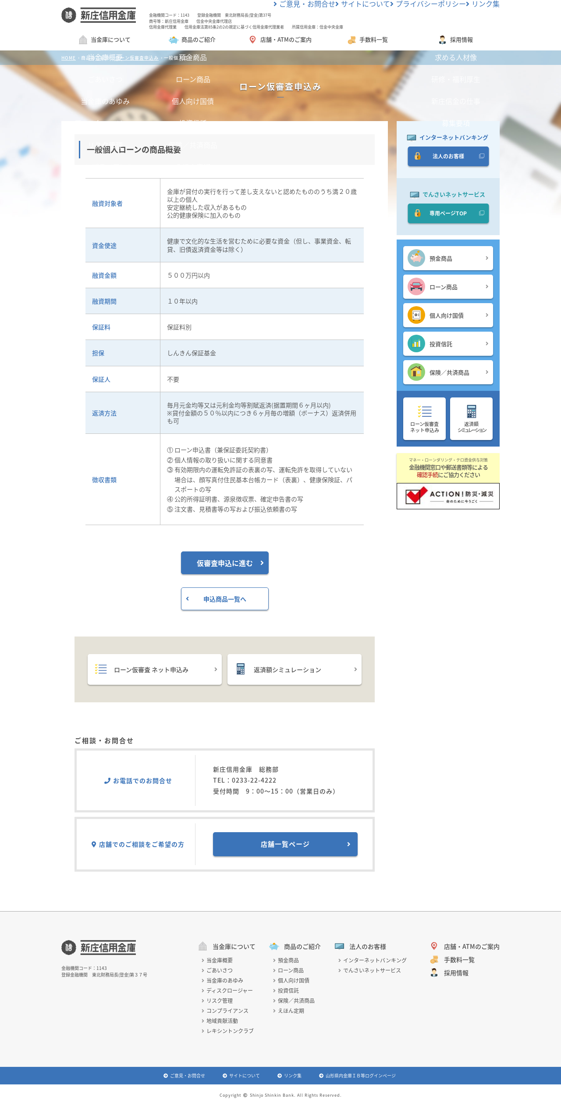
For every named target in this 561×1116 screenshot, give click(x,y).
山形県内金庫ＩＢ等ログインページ (357, 1076)
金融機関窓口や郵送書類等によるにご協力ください (448, 469)
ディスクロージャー (227, 992)
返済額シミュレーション (295, 670)
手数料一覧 (367, 41)
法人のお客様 (448, 157)
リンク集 (485, 6)
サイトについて (394, 6)
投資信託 (448, 345)
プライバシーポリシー (443, 6)
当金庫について (104, 41)
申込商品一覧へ (216, 600)
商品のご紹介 (192, 41)
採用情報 (455, 41)
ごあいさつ (217, 972)
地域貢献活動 (220, 1022)
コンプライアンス (225, 1012)
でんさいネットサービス (369, 972)
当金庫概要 (217, 962)
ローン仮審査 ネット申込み (155, 670)
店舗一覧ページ (306, 845)
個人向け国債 (448, 316)
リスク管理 (217, 1002)
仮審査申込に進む (230, 564)
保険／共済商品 (448, 373)
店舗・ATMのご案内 (279, 41)
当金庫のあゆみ (222, 982)
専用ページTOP (448, 214)
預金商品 (448, 259)
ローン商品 (448, 288)
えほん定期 (288, 1012)
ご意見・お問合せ (350, 6)
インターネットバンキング (372, 962)
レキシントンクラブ (228, 1032)
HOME (68, 59)
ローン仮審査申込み (137, 59)
